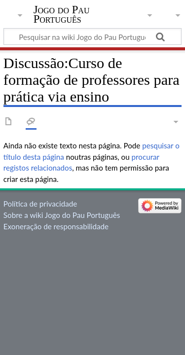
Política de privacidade (40, 203)
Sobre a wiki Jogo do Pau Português (61, 215)
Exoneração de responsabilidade (56, 226)
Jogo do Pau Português (62, 14)
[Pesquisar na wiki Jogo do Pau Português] (92, 36)
